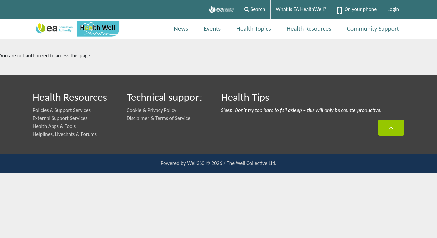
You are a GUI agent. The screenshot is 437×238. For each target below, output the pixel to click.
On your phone (361, 9)
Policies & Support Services (62, 110)
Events (212, 28)
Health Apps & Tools (54, 126)
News (181, 28)
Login (393, 9)
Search (254, 9)
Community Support (373, 28)
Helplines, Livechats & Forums (65, 134)
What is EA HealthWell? (301, 9)
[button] (391, 128)
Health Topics (254, 28)
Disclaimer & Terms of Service (158, 118)
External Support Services (60, 118)
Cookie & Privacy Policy (151, 110)
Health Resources (309, 28)
